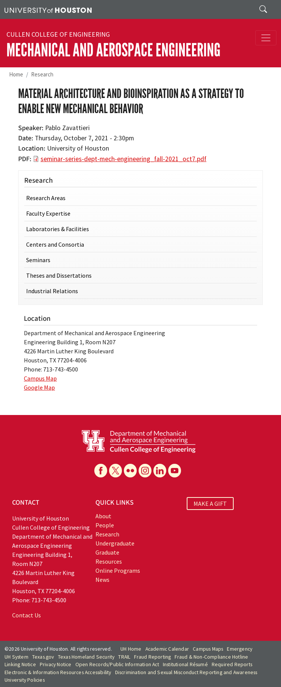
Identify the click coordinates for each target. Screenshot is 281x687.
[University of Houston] (48, 9)
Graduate (107, 552)
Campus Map (40, 378)
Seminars (38, 260)
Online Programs (117, 570)
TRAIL (124, 657)
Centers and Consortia (55, 244)
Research (42, 74)
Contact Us (26, 615)
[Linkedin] (159, 470)
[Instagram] (145, 470)
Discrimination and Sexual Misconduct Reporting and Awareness (186, 672)
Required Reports (232, 664)
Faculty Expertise (48, 213)
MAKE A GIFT (210, 503)
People (104, 525)
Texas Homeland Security (86, 657)
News (102, 579)
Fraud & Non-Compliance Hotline (211, 657)
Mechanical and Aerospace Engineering (113, 50)
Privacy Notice (56, 664)
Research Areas (46, 198)
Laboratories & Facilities (57, 229)
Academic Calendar (167, 649)
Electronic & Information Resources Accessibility (58, 672)
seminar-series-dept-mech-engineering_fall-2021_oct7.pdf (123, 159)
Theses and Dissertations (59, 275)
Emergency (239, 649)
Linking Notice (20, 664)
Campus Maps (208, 649)
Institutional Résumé (185, 664)
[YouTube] (174, 470)
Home (16, 74)
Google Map (39, 387)
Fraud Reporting (152, 657)
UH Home (130, 649)
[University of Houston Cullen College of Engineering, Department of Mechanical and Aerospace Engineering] (138, 441)
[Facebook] (100, 470)
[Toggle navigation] (265, 37)
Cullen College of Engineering (58, 34)
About (103, 516)
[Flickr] (130, 470)
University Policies (25, 680)
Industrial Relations (52, 291)
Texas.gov (43, 657)
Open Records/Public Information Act (117, 664)
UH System (16, 657)
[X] (115, 470)
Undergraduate (114, 543)
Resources (108, 561)
